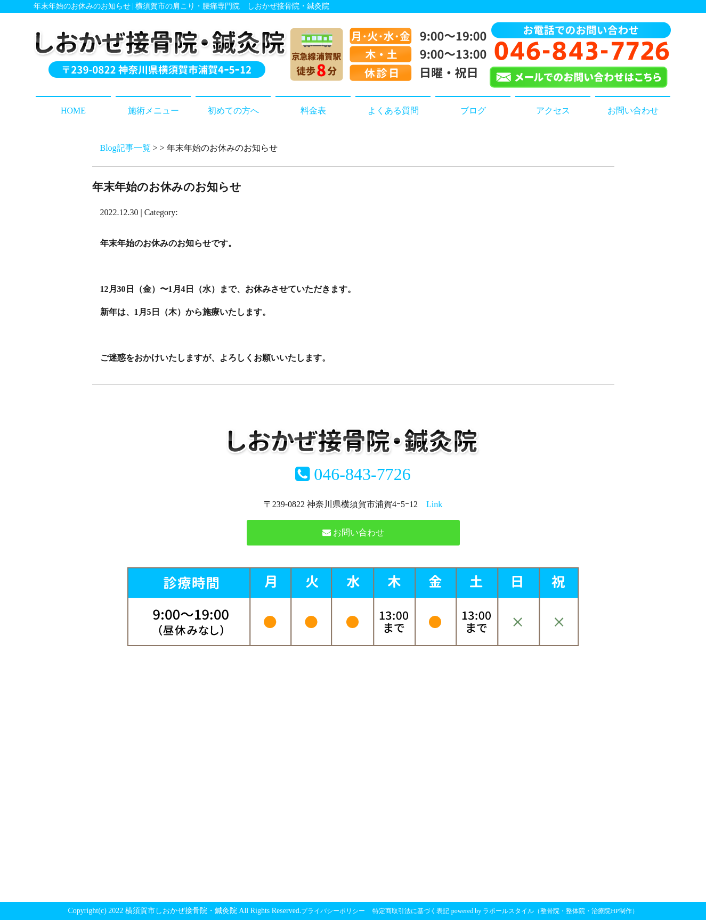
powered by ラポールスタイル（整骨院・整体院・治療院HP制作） (544, 911)
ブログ (473, 110)
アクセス (553, 110)
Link (434, 504)
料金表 (313, 110)
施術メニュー (153, 110)
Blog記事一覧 (125, 147)
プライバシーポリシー (333, 911)
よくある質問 (393, 110)
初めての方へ (233, 110)
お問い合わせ (633, 110)
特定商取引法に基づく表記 (410, 911)
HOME (73, 110)
